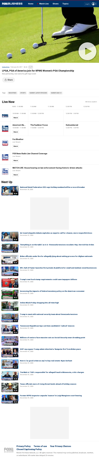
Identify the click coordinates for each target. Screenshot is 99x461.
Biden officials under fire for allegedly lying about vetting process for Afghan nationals (56, 256)
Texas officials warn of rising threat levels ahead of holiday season (48, 384)
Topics (65, 4)
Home (30, 4)
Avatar (93, 3)
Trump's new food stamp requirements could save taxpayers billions (48, 279)
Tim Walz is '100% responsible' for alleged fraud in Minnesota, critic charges (52, 372)
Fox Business (12, 4)
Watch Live (44, 4)
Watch (16, 118)
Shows (56, 4)
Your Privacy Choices (60, 446)
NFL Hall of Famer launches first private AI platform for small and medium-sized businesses (58, 268)
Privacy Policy (23, 446)
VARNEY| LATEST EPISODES (38, 93)
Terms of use (40, 446)
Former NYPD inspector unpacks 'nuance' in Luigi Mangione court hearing (51, 396)
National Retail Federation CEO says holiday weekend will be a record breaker (52, 187)
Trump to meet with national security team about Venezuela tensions (49, 314)
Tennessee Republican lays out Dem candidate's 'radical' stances (47, 326)
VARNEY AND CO (56, 93)
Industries (6, 67)
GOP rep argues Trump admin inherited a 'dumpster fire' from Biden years (50, 349)
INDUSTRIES (12, 93)
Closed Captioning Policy (29, 449)
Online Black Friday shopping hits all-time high (39, 303)
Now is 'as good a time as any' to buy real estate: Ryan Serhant (46, 361)
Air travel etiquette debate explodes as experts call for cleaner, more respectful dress (56, 233)
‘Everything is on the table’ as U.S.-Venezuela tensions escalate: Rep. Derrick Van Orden (57, 245)
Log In (87, 4)
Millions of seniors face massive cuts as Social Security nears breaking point (52, 338)
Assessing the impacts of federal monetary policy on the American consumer (52, 291)
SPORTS (23, 93)
